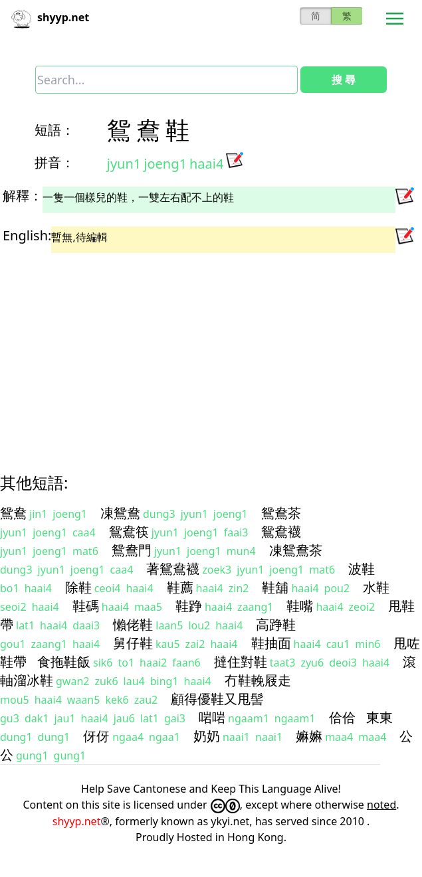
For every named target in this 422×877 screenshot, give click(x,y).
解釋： (23, 195)
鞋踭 (188, 606)
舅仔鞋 (133, 643)
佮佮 (342, 717)
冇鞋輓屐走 (258, 680)
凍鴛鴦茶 (295, 550)
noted (381, 804)
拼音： (54, 162)
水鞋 (376, 587)
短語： (54, 130)
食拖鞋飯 (63, 662)
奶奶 (206, 736)
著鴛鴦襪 (172, 569)
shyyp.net (77, 821)
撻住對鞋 (240, 662)
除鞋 (78, 587)
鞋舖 (275, 587)
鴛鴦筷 (129, 531)
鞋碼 (85, 606)
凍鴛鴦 (120, 513)
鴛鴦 (13, 513)
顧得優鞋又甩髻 (217, 699)
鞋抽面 (271, 643)
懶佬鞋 (133, 624)
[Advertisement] (198, 351)
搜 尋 (344, 79)
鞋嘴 (299, 606)
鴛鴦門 (132, 550)
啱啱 (212, 717)
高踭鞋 (276, 624)
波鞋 (361, 569)
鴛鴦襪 (281, 531)
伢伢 (96, 736)
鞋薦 (180, 587)
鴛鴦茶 (281, 513)
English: (27, 235)
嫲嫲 (309, 736)
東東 (379, 717)
